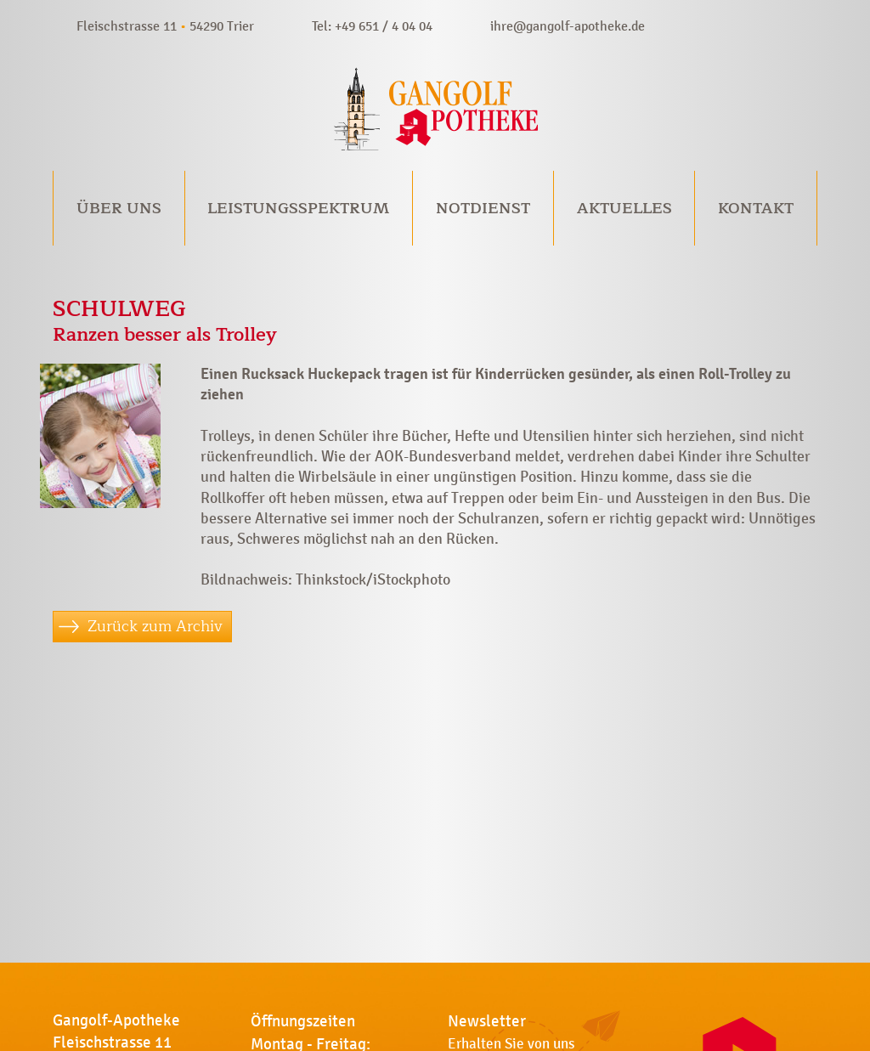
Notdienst (483, 208)
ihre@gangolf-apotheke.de (567, 26)
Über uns (118, 208)
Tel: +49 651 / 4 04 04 (372, 26)
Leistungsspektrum (298, 208)
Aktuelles (624, 208)
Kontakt (756, 208)
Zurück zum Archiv (155, 626)
